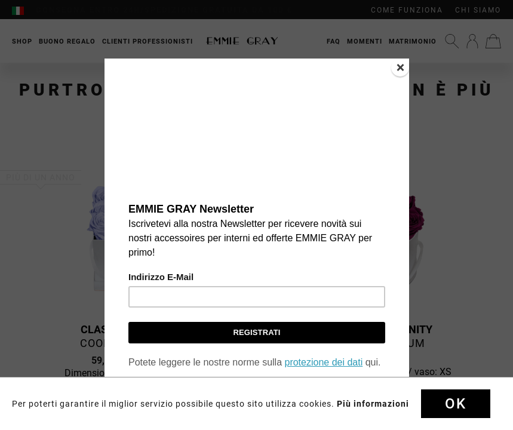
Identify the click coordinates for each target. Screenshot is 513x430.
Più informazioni (373, 403)
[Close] (400, 67)
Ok (455, 403)
